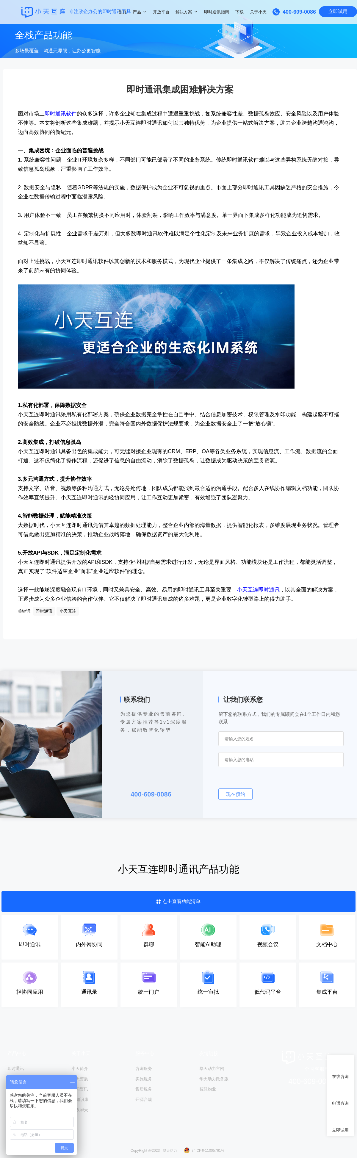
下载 (239, 12)
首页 (122, 12)
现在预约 (235, 794)
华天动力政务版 (213, 1078)
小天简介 (79, 1068)
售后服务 (143, 1088)
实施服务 (143, 1078)
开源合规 (143, 1098)
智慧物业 (207, 1088)
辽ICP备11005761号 (208, 1150)
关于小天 (258, 12)
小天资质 (79, 1078)
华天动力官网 (211, 1068)
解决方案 (184, 12)
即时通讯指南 (216, 12)
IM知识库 (80, 1098)
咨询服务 (143, 1068)
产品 (137, 12)
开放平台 (161, 12)
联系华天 (79, 1109)
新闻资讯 (79, 1088)
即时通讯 (15, 1068)
